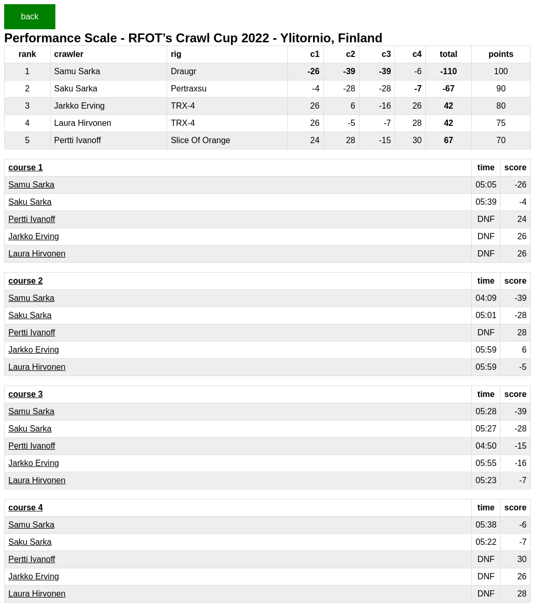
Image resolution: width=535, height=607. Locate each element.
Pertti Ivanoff (31, 219)
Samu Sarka (31, 184)
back (30, 16)
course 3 (25, 394)
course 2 (25, 280)
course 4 (25, 507)
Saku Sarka (30, 201)
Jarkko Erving (33, 236)
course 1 (25, 167)
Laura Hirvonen (36, 253)
